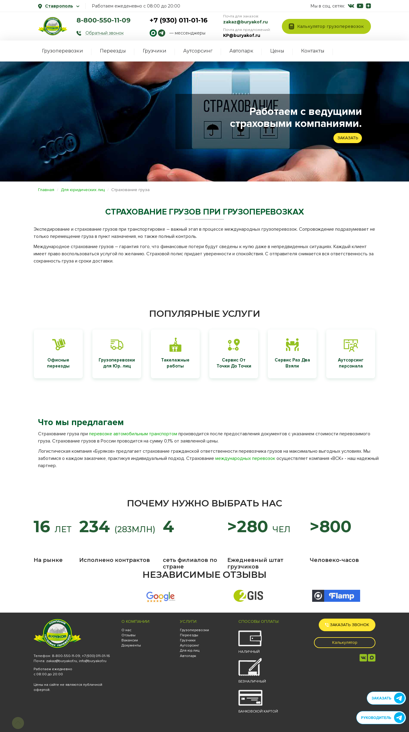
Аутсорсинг (198, 51)
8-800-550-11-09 (103, 20)
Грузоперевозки (62, 51)
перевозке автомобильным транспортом (133, 434)
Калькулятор (344, 642)
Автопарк (241, 51)
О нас (126, 630)
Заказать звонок (347, 624)
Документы (131, 645)
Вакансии (129, 640)
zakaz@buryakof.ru (245, 22)
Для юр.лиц (189, 650)
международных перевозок (245, 458)
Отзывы (128, 635)
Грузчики (154, 51)
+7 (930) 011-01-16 (178, 20)
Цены (277, 51)
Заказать (347, 137)
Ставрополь (58, 6)
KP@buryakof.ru (241, 35)
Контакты (312, 51)
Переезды (113, 51)
